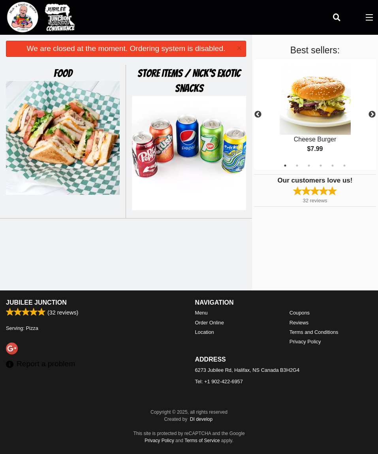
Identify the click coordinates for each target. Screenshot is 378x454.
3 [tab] (309, 166)
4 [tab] (321, 166)
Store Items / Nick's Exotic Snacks (189, 81)
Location (204, 332)
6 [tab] (344, 166)
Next (372, 115)
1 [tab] (285, 166)
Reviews (299, 323)
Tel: (219, 381)
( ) (352, 17)
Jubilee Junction (36, 302)
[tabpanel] (315, 115)
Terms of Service (202, 440)
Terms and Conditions (314, 332)
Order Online (209, 323)
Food (63, 73)
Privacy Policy (305, 342)
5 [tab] (333, 166)
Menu (201, 313)
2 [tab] (297, 166)
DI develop (201, 419)
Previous (258, 115)
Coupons (300, 313)
